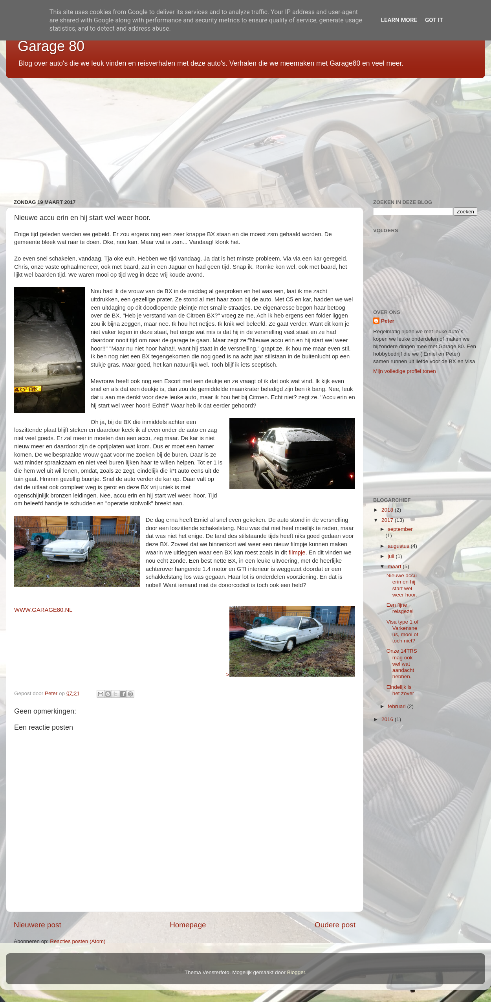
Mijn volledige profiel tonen (404, 371)
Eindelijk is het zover (400, 690)
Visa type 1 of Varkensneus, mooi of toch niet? (403, 631)
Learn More (399, 20)
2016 (388, 719)
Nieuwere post (37, 925)
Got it (434, 20)
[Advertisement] (241, 136)
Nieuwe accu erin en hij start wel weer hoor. (402, 585)
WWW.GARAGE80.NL (43, 610)
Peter (387, 321)
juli (392, 556)
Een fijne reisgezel (400, 608)
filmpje (297, 552)
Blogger (296, 972)
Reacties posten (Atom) (77, 941)
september (400, 529)
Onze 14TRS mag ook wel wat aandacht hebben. (402, 663)
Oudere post (335, 925)
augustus (399, 546)
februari (397, 706)
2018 (388, 510)
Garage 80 (51, 46)
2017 (388, 520)
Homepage (188, 925)
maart (395, 566)
